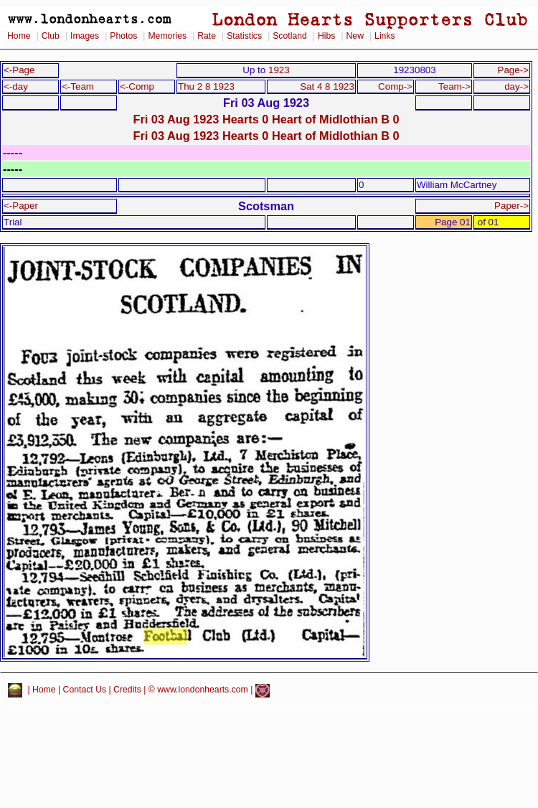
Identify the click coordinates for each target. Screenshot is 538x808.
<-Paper (21, 205)
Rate (206, 36)
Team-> (454, 86)
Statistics (244, 36)
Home (19, 36)
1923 (279, 70)
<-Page (19, 70)
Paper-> (511, 205)
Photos (123, 36)
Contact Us (85, 690)
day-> (516, 86)
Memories (167, 36)
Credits (127, 690)
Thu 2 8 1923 (206, 86)
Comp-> (395, 86)
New (355, 36)
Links (384, 36)
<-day (16, 86)
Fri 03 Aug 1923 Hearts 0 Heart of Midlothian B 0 (266, 119)
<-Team (78, 86)
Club (51, 36)
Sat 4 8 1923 (327, 86)
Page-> (513, 70)
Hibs (326, 36)
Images (84, 36)
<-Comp (137, 86)
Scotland (290, 36)
